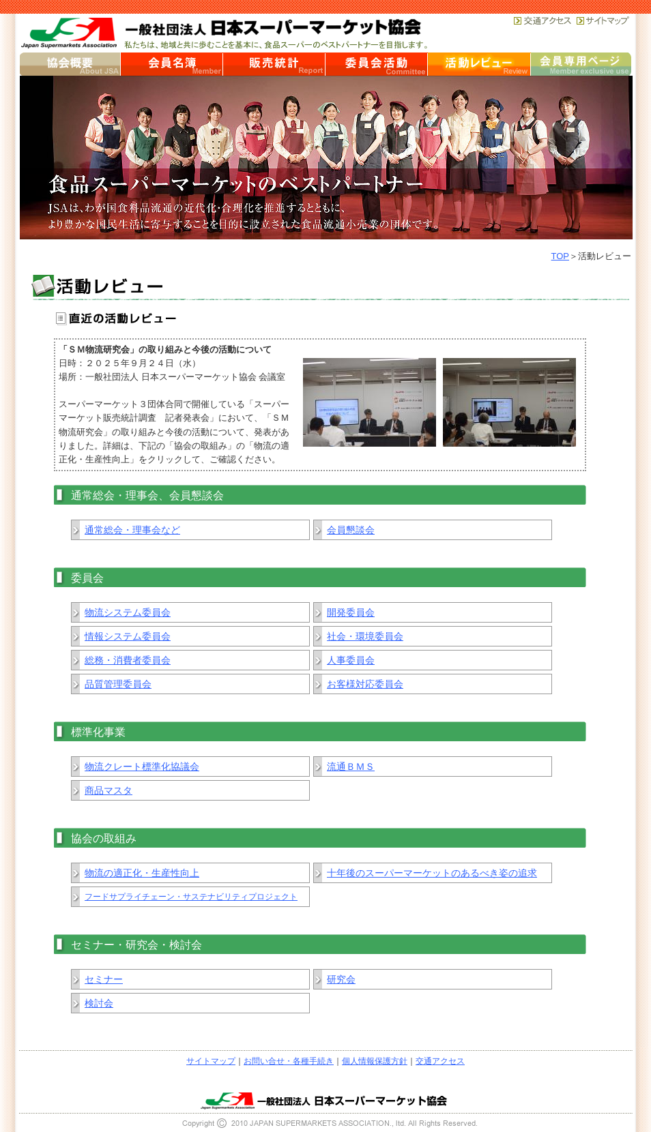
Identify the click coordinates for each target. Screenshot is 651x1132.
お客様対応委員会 (365, 684)
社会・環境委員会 (365, 636)
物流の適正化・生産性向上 (142, 872)
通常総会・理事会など (132, 529)
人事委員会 (351, 660)
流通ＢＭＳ (351, 766)
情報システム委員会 (128, 636)
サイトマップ (210, 1061)
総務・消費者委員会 (128, 660)
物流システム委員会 (128, 612)
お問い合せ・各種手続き (289, 1061)
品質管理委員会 (118, 684)
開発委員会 (351, 612)
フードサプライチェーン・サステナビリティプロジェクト (191, 897)
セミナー (104, 979)
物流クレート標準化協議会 (142, 766)
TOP (560, 256)
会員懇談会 (351, 529)
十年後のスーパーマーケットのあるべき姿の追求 (432, 872)
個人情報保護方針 (374, 1061)
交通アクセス (440, 1061)
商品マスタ (108, 790)
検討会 (99, 1003)
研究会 (341, 979)
